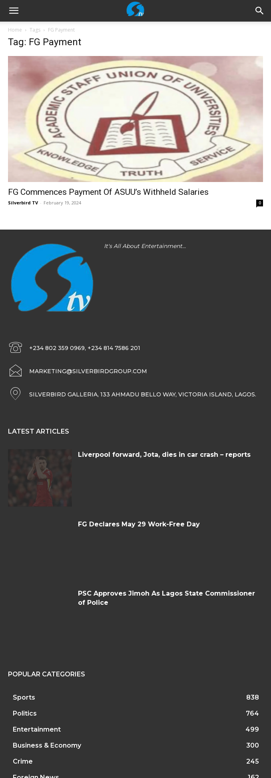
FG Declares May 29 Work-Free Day (139, 524)
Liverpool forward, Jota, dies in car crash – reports (164, 454)
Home (15, 29)
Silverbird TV (23, 203)
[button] (260, 11)
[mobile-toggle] (13, 11)
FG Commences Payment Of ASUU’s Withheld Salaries (108, 192)
